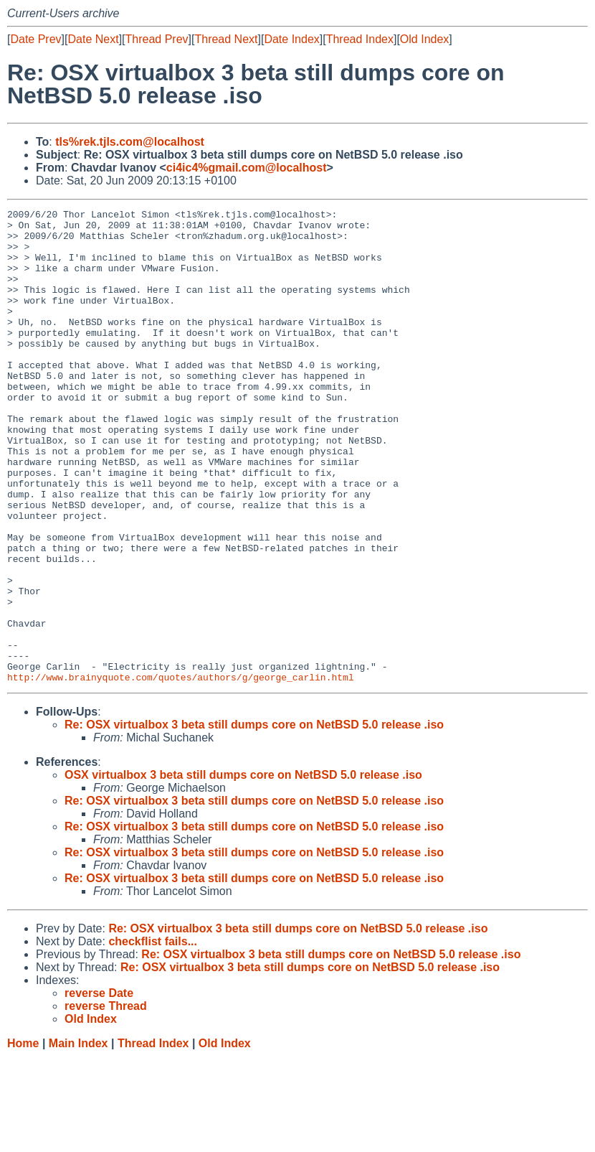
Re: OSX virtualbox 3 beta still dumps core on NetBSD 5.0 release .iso (254, 819)
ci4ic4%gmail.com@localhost (246, 167)
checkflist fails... (152, 1036)
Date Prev (35, 39)
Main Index (78, 1138)
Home (23, 1138)
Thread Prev (157, 39)
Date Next (92, 39)
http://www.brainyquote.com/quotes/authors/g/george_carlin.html (180, 771)
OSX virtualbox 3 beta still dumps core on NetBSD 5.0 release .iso (243, 869)
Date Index (291, 39)
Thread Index (360, 39)
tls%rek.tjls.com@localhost (129, 142)
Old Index (424, 39)
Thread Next (225, 39)
